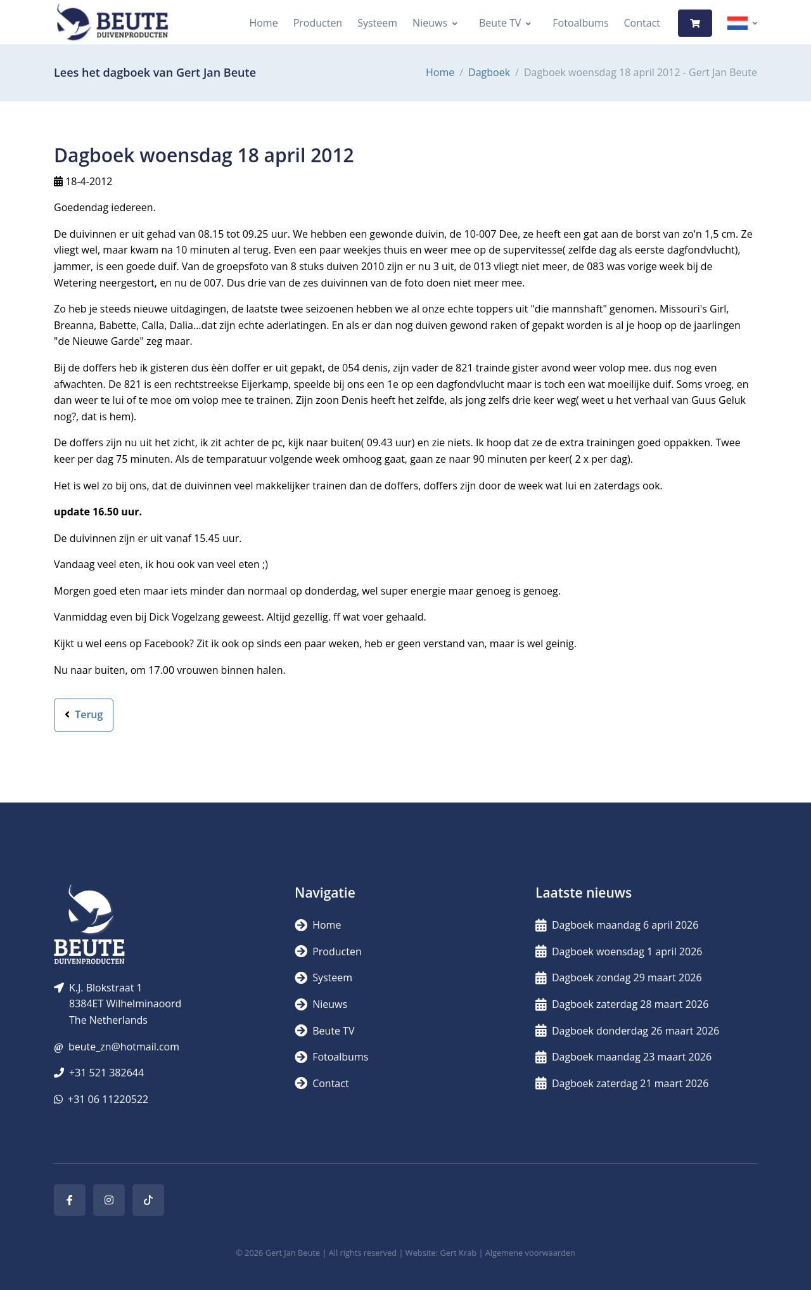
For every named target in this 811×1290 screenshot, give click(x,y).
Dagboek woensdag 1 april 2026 (618, 951)
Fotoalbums (580, 23)
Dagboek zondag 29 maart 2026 (618, 977)
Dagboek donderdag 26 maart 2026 (627, 1031)
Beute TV (500, 23)
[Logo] (112, 23)
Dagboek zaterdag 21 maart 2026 (621, 1083)
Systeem (377, 23)
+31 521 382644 (106, 1073)
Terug (84, 714)
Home (263, 23)
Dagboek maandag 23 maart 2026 (623, 1057)
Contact (642, 23)
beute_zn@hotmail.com (123, 1047)
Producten (318, 23)
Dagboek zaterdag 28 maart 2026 (621, 1004)
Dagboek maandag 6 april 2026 (616, 925)
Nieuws (429, 23)
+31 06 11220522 (108, 1099)
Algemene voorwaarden (530, 1252)
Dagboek (489, 72)
